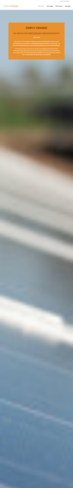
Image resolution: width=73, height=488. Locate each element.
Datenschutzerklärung (23, 433)
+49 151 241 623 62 (65, 1)
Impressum (14, 467)
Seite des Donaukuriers (43, 260)
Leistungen (49, 6)
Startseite (41, 6)
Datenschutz (15, 469)
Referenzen (59, 6)
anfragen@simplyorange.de (46, 467)
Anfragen (67, 6)
